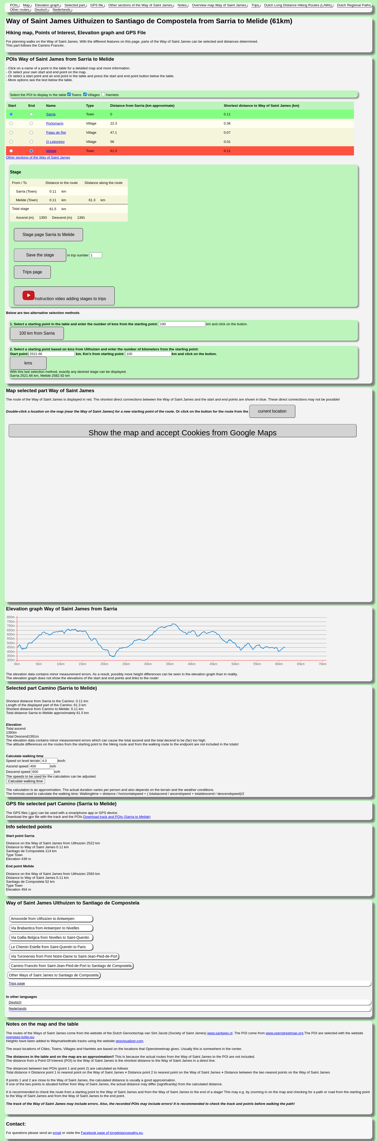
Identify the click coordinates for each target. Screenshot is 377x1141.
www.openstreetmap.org (284, 1033)
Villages (93, 95)
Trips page (32, 272)
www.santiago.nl (219, 1033)
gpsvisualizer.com (129, 1041)
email (57, 1133)
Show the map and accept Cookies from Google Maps (182, 432)
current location (272, 411)
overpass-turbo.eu (20, 1037)
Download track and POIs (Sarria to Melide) (117, 817)
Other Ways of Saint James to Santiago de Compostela (54, 975)
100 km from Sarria (37, 333)
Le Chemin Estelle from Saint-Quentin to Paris (48, 947)
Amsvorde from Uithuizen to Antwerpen (42, 919)
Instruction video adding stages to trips (64, 296)
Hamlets (112, 95)
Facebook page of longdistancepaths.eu (112, 1133)
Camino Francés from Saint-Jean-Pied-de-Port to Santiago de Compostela (71, 966)
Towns (76, 95)
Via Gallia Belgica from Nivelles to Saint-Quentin (50, 937)
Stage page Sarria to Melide (48, 234)
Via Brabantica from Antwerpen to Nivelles (45, 928)
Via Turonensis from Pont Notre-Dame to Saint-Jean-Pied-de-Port (64, 956)
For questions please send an (29, 1133)
